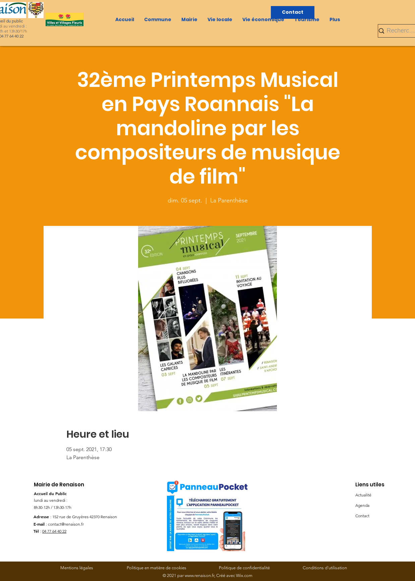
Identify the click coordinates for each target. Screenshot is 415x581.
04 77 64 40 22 (54, 531)
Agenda (362, 505)
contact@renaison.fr (66, 524)
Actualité (363, 494)
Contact (362, 515)
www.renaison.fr (199, 575)
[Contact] (292, 12)
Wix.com (244, 575)
